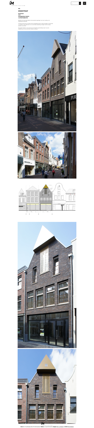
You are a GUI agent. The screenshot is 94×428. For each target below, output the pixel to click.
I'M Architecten (71, 426)
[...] (74, 3)
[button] (84, 3)
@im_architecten (60, 426)
